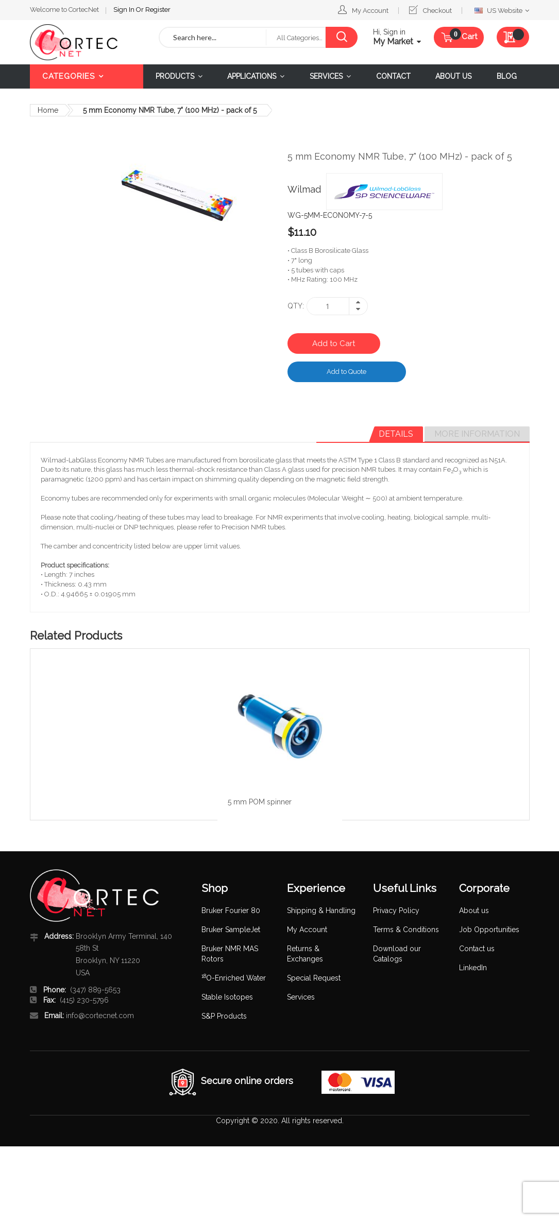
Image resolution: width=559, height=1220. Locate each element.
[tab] (396, 434)
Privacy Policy (396, 910)
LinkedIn (473, 968)
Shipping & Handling (321, 910)
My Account (370, 10)
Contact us (477, 948)
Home (48, 110)
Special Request (314, 978)
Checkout (437, 10)
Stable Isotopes (227, 997)
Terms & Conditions (406, 929)
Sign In (124, 9)
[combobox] (213, 37)
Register (158, 9)
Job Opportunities (489, 929)
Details (396, 434)
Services (301, 997)
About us (474, 910)
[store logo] (86, 42)
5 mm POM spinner (260, 802)
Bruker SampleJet (230, 929)
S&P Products (224, 1016)
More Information (477, 434)
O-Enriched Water (233, 978)
